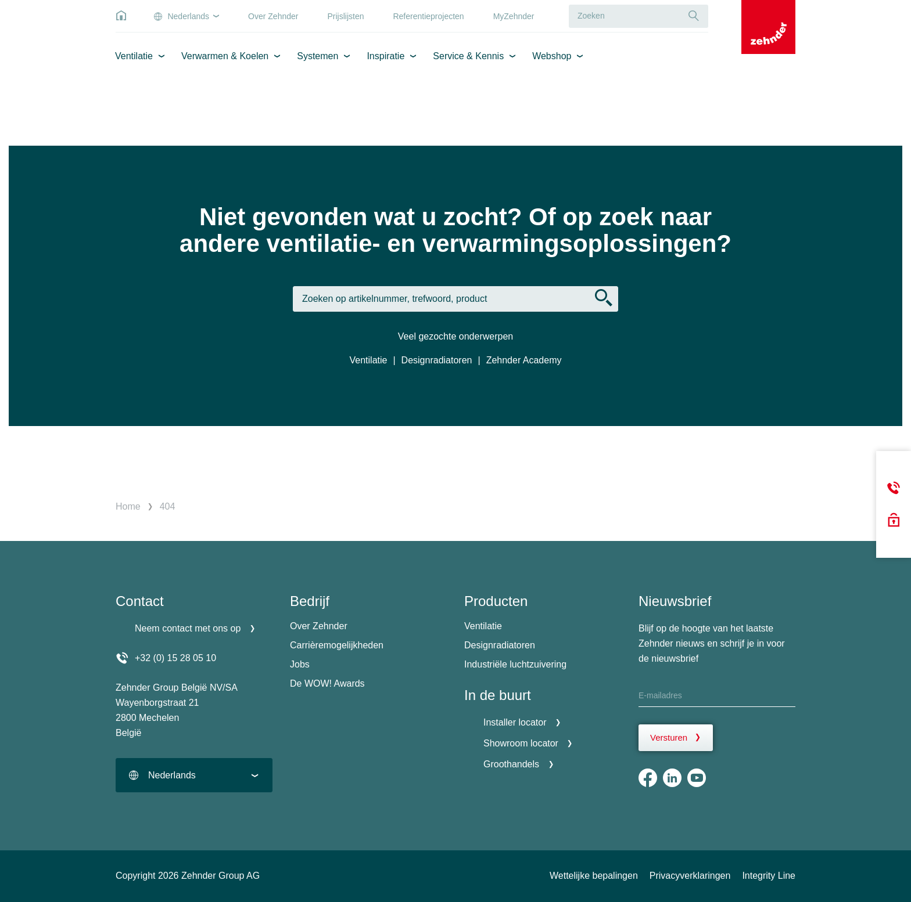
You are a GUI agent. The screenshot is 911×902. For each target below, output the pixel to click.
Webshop (551, 56)
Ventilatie (134, 56)
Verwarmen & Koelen (224, 56)
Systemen (317, 56)
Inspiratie (385, 56)
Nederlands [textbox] (172, 775)
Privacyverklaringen (690, 876)
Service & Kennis (468, 56)
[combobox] (194, 775)
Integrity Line (768, 876)
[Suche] (693, 16)
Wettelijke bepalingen (594, 876)
